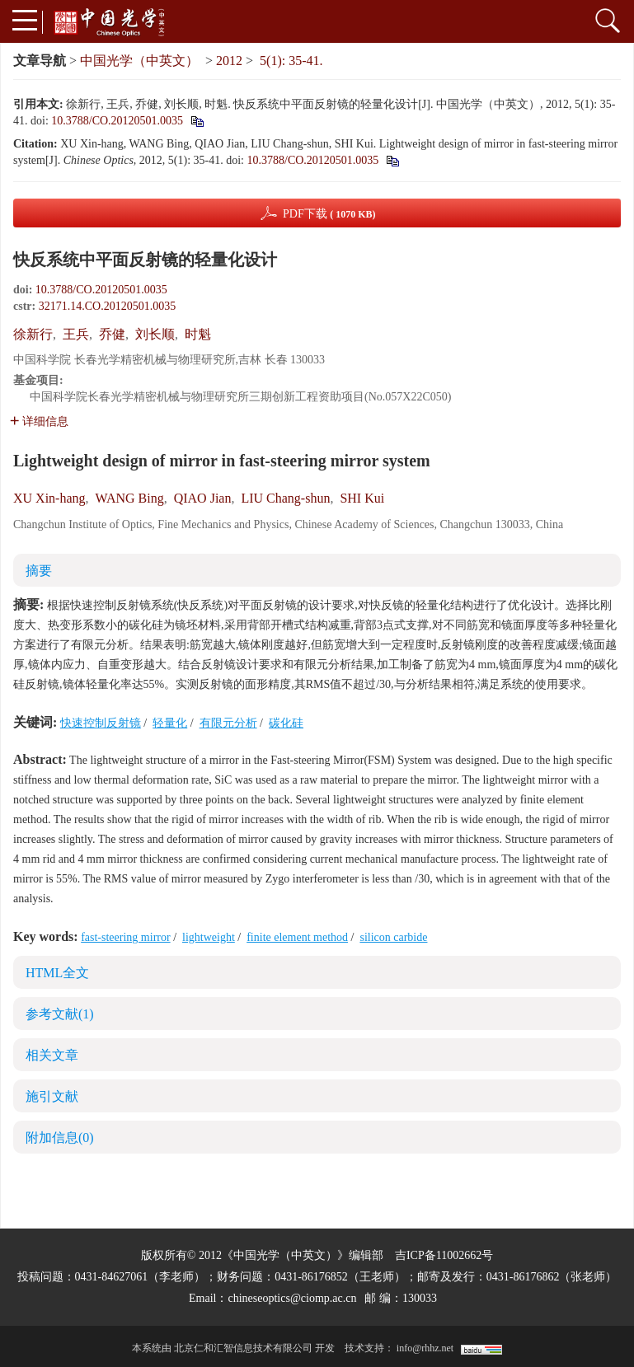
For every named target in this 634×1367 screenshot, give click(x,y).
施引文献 (52, 1096)
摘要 (39, 571)
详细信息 (39, 421)
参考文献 (60, 1014)
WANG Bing (130, 498)
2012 (229, 61)
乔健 (112, 334)
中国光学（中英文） (139, 61)
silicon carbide (393, 937)
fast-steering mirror (125, 937)
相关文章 (52, 1055)
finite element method (297, 937)
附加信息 (60, 1138)
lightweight (208, 937)
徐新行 (33, 334)
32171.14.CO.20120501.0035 (107, 306)
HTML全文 (57, 973)
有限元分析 (228, 723)
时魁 (198, 334)
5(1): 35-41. (291, 61)
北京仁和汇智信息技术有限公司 (243, 1348)
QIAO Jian (203, 498)
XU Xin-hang (49, 498)
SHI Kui (362, 498)
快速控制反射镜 (100, 723)
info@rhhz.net (425, 1348)
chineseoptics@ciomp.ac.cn (292, 1298)
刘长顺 (155, 334)
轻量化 (170, 723)
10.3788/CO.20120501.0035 (117, 121)
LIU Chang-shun (285, 498)
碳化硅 (286, 723)
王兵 (76, 334)
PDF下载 (329, 214)
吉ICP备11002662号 (444, 1255)
